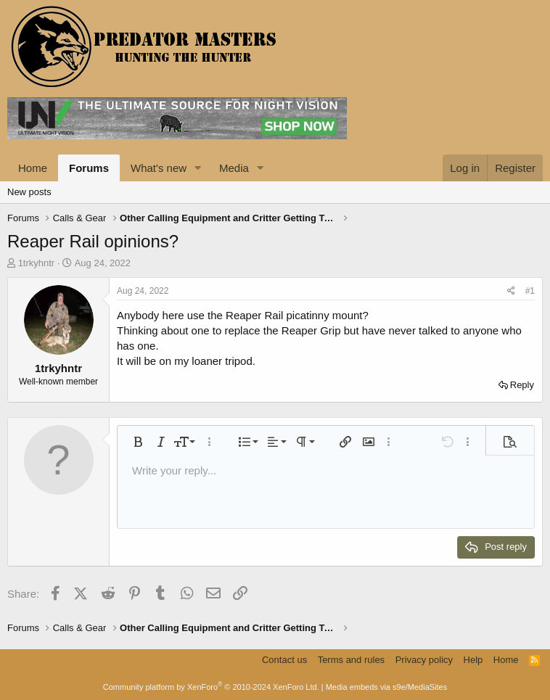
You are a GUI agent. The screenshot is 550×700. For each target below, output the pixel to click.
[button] (198, 168)
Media (234, 168)
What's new (158, 168)
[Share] (511, 291)
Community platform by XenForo (211, 687)
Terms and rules (351, 659)
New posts (29, 191)
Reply (522, 384)
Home (32, 168)
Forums (89, 168)
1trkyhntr (36, 263)
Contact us (284, 659)
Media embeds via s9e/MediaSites (387, 687)
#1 (530, 291)
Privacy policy (424, 659)
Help (473, 659)
